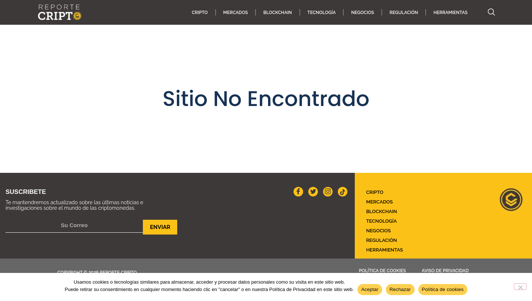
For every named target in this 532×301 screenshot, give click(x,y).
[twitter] (313, 191)
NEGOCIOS (362, 12)
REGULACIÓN (403, 12)
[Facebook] (298, 191)
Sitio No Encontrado (265, 98)
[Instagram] (328, 191)
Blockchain (277, 12)
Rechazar (400, 289)
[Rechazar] (520, 286)
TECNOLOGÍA (322, 12)
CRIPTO (200, 12)
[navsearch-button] (487, 12)
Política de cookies (382, 270)
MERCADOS (235, 12)
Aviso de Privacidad (445, 270)
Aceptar (369, 289)
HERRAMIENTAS (450, 12)
